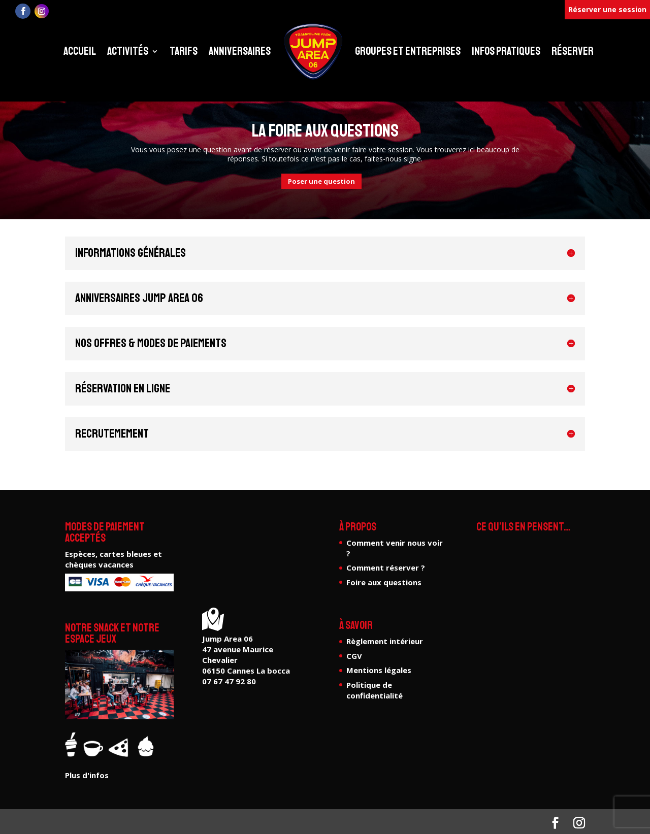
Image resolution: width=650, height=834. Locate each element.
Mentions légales (378, 670)
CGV (354, 656)
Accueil (79, 51)
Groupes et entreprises (408, 51)
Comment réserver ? (385, 567)
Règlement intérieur (384, 641)
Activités (127, 51)
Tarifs (184, 51)
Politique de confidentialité (374, 690)
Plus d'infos (87, 775)
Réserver (572, 51)
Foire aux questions (383, 582)
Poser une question (321, 181)
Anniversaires (240, 51)
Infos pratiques (506, 51)
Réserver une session (607, 9)
